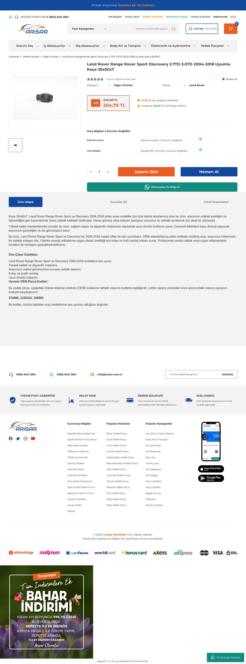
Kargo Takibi (74, 505)
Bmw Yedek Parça (117, 433)
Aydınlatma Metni (77, 475)
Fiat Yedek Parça (116, 493)
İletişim (71, 511)
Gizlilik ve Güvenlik (77, 457)
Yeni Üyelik (211, 28)
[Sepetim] (230, 28)
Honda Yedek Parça (117, 451)
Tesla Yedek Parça (116, 505)
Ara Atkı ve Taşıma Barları (160, 433)
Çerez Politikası (75, 463)
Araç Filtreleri (153, 487)
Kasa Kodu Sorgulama (79, 481)
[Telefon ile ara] (42, 17)
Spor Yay (150, 457)
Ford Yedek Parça (116, 445)
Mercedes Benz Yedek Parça (122, 463)
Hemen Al (209, 171)
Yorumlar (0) (118, 202)
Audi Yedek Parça (116, 439)
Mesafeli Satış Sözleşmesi (81, 433)
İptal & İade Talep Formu (81, 487)
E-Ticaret (114, 661)
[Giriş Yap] (190, 28)
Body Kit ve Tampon (157, 439)
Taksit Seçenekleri (216, 202)
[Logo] (34, 29)
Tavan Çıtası (152, 463)
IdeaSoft (102, 661)
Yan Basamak (153, 451)
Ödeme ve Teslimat (78, 451)
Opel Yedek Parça (116, 499)
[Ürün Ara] (144, 28)
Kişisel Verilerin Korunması (82, 439)
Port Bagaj (152, 475)
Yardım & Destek (76, 499)
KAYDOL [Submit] (228, 374)
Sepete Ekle (146, 171)
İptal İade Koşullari (77, 445)
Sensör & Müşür (154, 505)
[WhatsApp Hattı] (10, 17)
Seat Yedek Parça (116, 469)
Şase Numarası (95, 140)
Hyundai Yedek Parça (118, 475)
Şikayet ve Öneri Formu (80, 493)
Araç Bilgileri (94, 150)
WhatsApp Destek (225, 657)
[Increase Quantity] (108, 171)
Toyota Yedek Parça (117, 481)
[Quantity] (99, 171)
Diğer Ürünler (123, 85)
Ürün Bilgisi (26, 202)
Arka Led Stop (153, 481)
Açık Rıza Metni (75, 469)
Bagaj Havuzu (153, 493)
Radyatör (151, 499)
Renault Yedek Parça (118, 487)
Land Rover (197, 85)
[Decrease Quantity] (91, 171)
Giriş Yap (198, 28)
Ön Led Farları (153, 445)
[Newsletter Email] (201, 374)
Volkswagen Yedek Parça (120, 457)
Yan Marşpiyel (153, 469)
